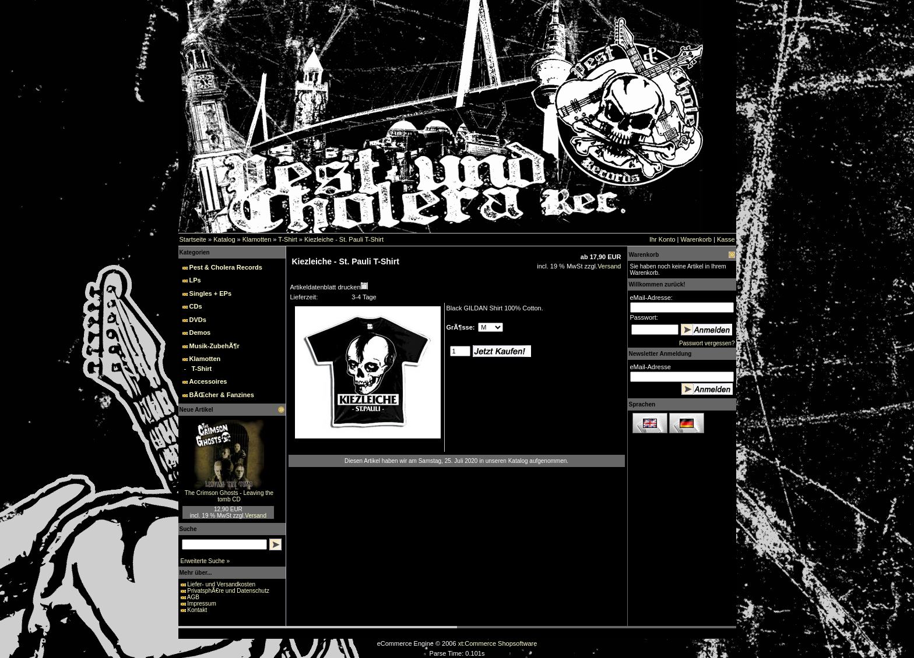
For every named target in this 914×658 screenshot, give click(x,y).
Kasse (726, 239)
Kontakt (197, 610)
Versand (255, 515)
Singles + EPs (210, 293)
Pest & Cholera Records (225, 267)
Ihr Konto (662, 239)
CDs (195, 306)
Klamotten (257, 239)
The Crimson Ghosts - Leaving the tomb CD (229, 496)
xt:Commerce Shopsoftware (497, 643)
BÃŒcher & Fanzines (221, 394)
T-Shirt (287, 239)
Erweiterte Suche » (205, 561)
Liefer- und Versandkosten (221, 584)
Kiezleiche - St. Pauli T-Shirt (344, 239)
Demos (200, 332)
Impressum (201, 603)
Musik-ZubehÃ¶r (214, 345)
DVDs (197, 319)
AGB (193, 597)
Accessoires (208, 381)
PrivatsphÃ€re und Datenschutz (228, 591)
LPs (195, 280)
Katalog (224, 239)
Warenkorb (696, 239)
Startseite (193, 239)
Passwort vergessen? (707, 343)
